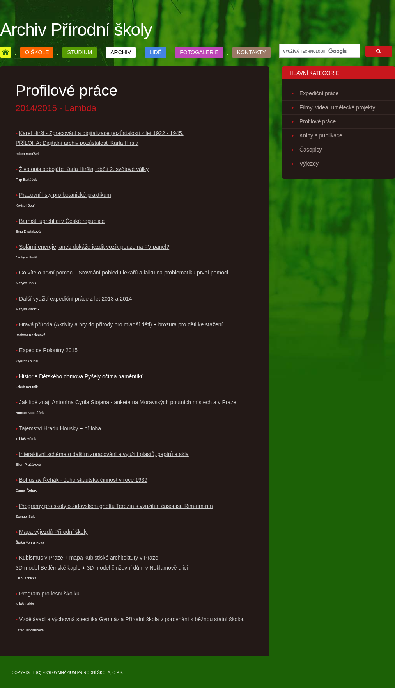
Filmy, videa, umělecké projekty (337, 107)
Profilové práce (317, 121)
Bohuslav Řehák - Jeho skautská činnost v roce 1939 (83, 480)
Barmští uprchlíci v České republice (62, 221)
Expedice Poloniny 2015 (48, 350)
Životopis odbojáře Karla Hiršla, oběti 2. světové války (84, 169)
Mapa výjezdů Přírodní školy (53, 532)
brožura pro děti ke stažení (190, 324)
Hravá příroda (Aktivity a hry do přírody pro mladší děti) (85, 324)
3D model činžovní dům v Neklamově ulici (137, 568)
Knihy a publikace (320, 135)
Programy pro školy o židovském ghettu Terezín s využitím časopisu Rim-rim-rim (116, 506)
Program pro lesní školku (49, 593)
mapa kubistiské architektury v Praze (113, 557)
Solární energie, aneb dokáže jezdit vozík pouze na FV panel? (94, 247)
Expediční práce (318, 93)
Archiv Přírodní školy (76, 29)
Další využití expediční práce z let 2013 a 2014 (75, 299)
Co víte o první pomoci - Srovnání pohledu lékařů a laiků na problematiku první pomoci (123, 272)
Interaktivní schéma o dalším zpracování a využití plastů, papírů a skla (104, 454)
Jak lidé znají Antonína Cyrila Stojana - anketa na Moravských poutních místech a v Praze (127, 402)
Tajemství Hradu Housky (48, 428)
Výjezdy (309, 163)
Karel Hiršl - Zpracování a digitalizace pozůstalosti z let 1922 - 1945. (101, 133)
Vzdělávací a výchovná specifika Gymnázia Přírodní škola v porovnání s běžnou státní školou (132, 619)
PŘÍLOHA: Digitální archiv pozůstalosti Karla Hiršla (77, 143)
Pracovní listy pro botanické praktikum (65, 195)
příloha (92, 428)
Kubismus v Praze (41, 557)
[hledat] (318, 51)
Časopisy (310, 149)
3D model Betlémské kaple (48, 568)
